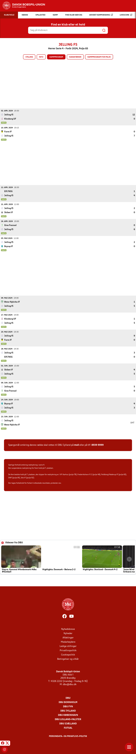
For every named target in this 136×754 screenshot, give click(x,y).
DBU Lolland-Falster (68, 719)
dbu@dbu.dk (69, 684)
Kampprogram (56, 57)
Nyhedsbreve (68, 629)
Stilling (29, 57)
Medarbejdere (68, 642)
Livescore (126, 15)
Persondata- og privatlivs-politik (68, 736)
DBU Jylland (68, 711)
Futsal (68, 728)
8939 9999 (97, 445)
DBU (68, 698)
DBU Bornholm (68, 702)
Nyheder (68, 633)
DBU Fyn (68, 706)
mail (76, 445)
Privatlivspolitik (68, 650)
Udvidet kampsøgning (101, 15)
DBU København (68, 715)
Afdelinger (68, 638)
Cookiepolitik (68, 655)
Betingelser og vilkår (68, 659)
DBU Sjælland (68, 723)
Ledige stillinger (68, 646)
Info (41, 57)
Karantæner (75, 57)
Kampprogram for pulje (99, 57)
